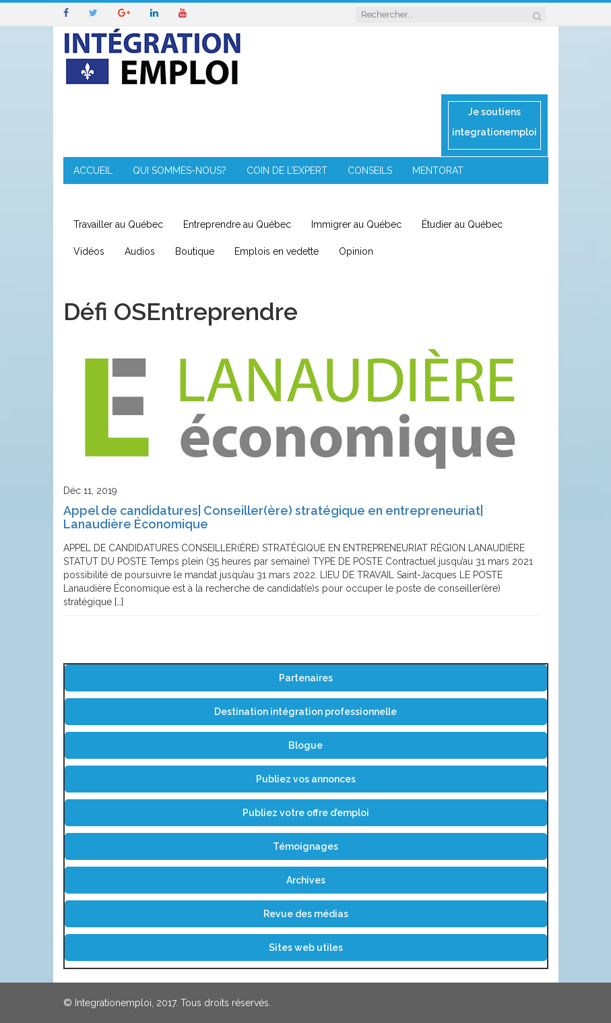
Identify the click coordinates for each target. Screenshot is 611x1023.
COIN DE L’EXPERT (287, 170)
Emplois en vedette (276, 251)
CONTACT (335, 197)
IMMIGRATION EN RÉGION (235, 197)
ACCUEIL (92, 170)
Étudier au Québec (462, 224)
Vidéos (88, 251)
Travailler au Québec (118, 224)
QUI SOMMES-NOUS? (179, 170)
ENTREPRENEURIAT (115, 197)
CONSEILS (370, 170)
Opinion (356, 251)
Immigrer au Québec (356, 224)
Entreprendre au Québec (237, 224)
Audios (140, 251)
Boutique (194, 251)
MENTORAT (437, 170)
